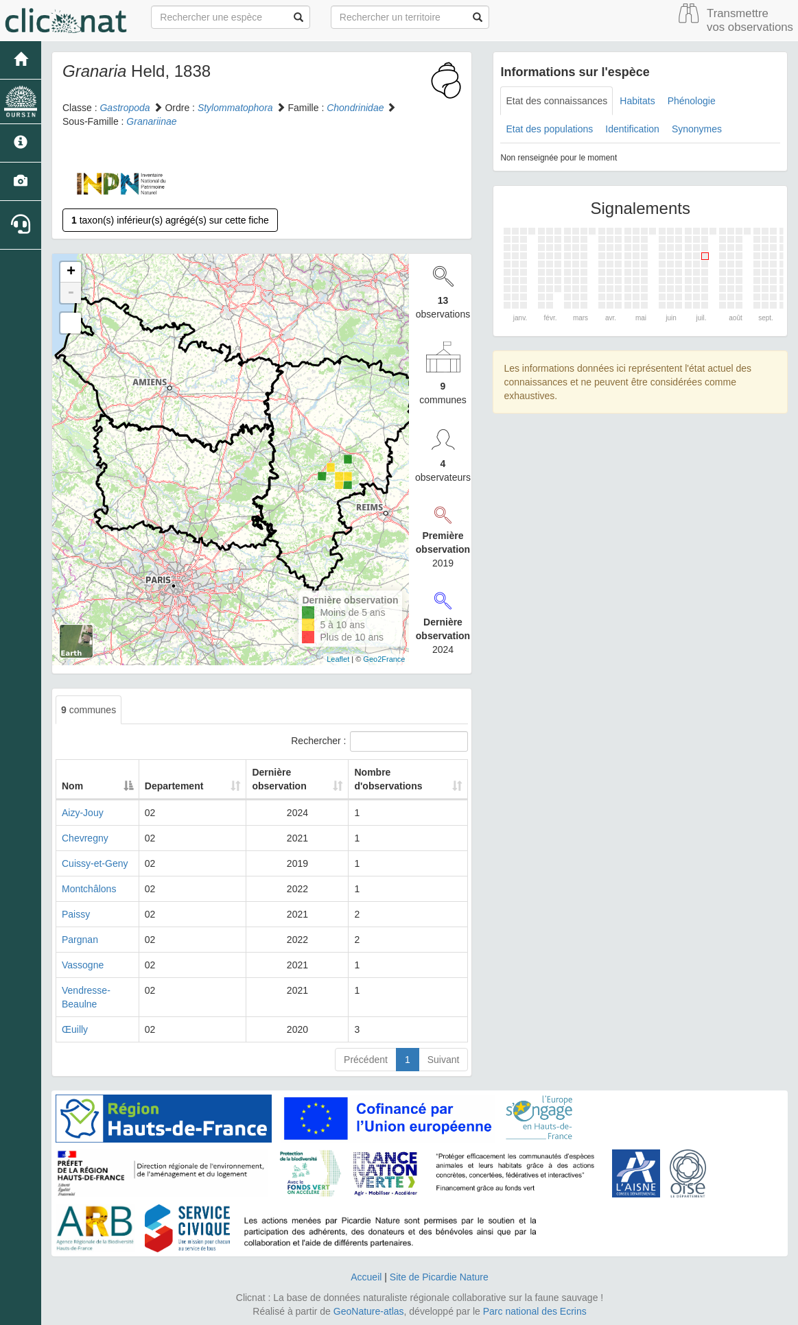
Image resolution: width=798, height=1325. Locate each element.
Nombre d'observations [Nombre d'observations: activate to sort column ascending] (382, 779)
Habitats (637, 100)
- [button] (70, 293)
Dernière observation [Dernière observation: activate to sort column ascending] (262, 779)
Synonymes (697, 128)
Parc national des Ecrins (535, 1311)
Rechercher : (379, 741)
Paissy (76, 914)
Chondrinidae (355, 107)
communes (88, 709)
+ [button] (71, 272)
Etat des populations (549, 128)
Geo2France (384, 659)
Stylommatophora (235, 107)
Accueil (366, 1277)
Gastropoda (124, 107)
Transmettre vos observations (750, 20)
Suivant (443, 1059)
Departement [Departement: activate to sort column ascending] (179, 785)
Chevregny (85, 838)
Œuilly (75, 1029)
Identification (632, 128)
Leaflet (338, 659)
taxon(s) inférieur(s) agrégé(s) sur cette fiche (170, 220)
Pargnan (80, 939)
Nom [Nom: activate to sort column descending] (72, 785)
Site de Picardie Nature (439, 1277)
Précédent (366, 1059)
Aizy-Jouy (83, 812)
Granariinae (151, 121)
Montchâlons (89, 888)
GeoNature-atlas (368, 1311)
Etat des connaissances (556, 100)
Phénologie (692, 100)
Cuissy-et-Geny (95, 863)
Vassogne (83, 964)
